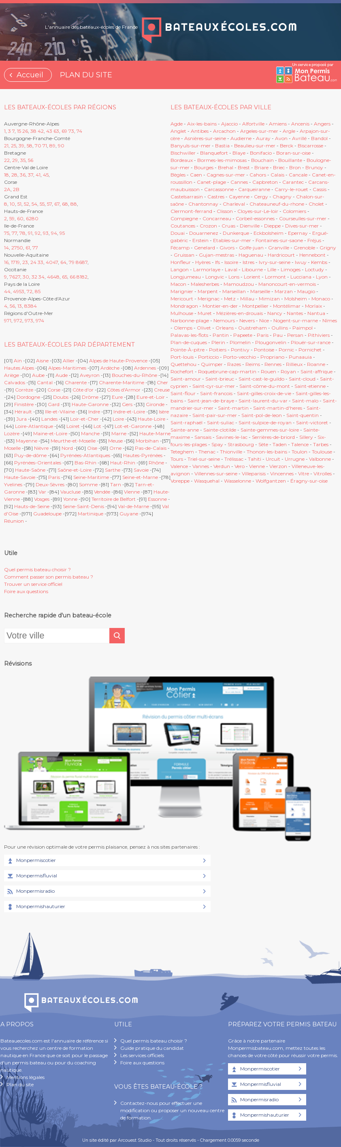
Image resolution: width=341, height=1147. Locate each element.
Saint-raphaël (186, 422)
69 (64, 131)
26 (25, 131)
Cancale (298, 175)
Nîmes (329, 320)
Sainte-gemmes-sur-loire (270, 430)
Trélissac (233, 459)
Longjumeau (185, 277)
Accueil (30, 74)
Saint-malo (305, 401)
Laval (231, 269)
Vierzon (278, 466)
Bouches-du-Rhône (134, 375)
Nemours (224, 320)
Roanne (316, 364)
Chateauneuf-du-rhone (276, 204)
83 (27, 306)
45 (46, 175)
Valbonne (320, 459)
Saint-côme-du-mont (264, 386)
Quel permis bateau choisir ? (37, 569)
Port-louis (182, 357)
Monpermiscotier (31, 861)
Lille (271, 269)
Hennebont (312, 255)
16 (6, 262)
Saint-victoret (312, 422)
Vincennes (282, 473)
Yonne (70, 499)
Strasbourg (241, 444)
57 (49, 204)
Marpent (208, 291)
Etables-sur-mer (232, 240)
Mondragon (184, 306)
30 (26, 277)
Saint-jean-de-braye (211, 401)
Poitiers (217, 350)
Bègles (177, 175)
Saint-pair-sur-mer (214, 415)
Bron (295, 167)
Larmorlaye (206, 269)
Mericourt (181, 299)
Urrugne (295, 459)
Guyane (128, 514)
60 (20, 218)
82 (84, 277)
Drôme (90, 397)
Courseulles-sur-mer (302, 218)
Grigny (328, 248)
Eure (117, 397)
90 (61, 146)
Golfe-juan (251, 248)
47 (55, 262)
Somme (88, 484)
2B (16, 189)
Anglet (178, 131)
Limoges (291, 269)
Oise (92, 448)
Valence (179, 466)
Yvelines (13, 484)
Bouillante (290, 160)
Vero (239, 466)
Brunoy (314, 167)
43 (49, 131)
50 (20, 248)
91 (30, 233)
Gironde (155, 404)
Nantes (295, 313)
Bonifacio (261, 153)
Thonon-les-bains (267, 452)
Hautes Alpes (19, 368)
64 (63, 262)
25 (13, 146)
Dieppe (272, 226)
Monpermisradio (30, 891)
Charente (76, 382)
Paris (54, 477)
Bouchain (262, 160)
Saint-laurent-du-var (263, 401)
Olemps (183, 328)
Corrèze (24, 390)
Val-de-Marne (133, 506)
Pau (278, 335)
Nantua (316, 313)
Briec (279, 167)
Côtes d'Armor (124, 390)
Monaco (320, 299)
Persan (295, 335)
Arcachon (224, 131)
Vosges (41, 499)
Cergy (261, 197)
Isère (164, 412)
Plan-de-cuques (188, 342)
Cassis (319, 189)
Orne (115, 448)
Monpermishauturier (35, 907)
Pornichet (310, 350)
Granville (278, 248)
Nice (264, 320)
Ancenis (300, 124)
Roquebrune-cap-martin (227, 371)
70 (38, 146)
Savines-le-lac (231, 437)
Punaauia (300, 357)
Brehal (225, 167)
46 (50, 277)
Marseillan (234, 291)
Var (42, 492)
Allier (69, 361)
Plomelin (240, 342)
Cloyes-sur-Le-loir (257, 211)
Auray (263, 138)
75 (6, 233)
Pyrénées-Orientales (37, 463)
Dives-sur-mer (302, 226)
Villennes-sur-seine (215, 473)
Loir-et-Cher (84, 419)
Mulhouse (181, 313)
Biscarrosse (310, 146)
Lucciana (300, 277)
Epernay (298, 233)
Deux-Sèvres (50, 484)
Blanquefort (214, 153)
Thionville (231, 452)
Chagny (282, 197)
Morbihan (147, 441)
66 (72, 277)
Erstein (200, 240)
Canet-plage (211, 182)
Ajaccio (229, 124)
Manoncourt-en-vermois (287, 284)
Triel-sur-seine (204, 459)
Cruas (228, 226)
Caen (196, 175)
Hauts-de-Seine (31, 506)
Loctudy (314, 269)
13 (19, 306)
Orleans (224, 328)
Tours (176, 459)
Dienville (250, 226)
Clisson (225, 211)
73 (71, 131)
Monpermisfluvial (31, 876)
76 (12, 277)
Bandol (319, 138)
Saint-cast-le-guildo (261, 379)
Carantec (293, 182)
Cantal (45, 382)
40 (49, 262)
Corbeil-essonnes (255, 218)
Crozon (208, 226)
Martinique (90, 514)
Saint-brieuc (219, 379)
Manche (90, 433)
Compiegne (184, 218)
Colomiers (294, 211)
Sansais (202, 437)
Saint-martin (233, 408)
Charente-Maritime (121, 382)
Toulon (299, 452)
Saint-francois (216, 393)
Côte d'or (83, 390)
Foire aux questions (26, 591)
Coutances (182, 226)
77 (14, 233)
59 (12, 218)
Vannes (200, 466)
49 (16, 291)
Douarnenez (203, 233)
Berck (286, 146)
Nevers (247, 320)
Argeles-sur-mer (259, 131)
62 (29, 218)
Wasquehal (207, 481)
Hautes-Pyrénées (142, 455)
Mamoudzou (239, 284)
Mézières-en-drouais (239, 313)
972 (18, 320)
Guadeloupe (47, 514)
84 (33, 306)
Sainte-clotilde (219, 430)
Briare (261, 167)
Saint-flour (183, 393)
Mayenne (26, 441)
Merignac (209, 299)
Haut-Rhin (122, 463)
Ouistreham (252, 328)
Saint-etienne (310, 386)
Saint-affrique (316, 371)
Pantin (221, 335)
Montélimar (287, 306)
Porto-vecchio (239, 357)
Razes (234, 364)
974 (40, 320)
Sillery (306, 437)
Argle (289, 131)
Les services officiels (142, 1055)
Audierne (240, 138)
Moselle (12, 448)
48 (56, 277)
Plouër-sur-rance (310, 342)
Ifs (217, 262)
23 (25, 262)
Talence (300, 444)
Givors (227, 248)
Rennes (272, 364)
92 (37, 233)
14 (6, 248)
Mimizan (269, 299)
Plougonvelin (270, 342)
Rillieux (294, 364)
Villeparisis (254, 473)
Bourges (203, 167)
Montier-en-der (220, 306)
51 (19, 204)
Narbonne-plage (189, 320)
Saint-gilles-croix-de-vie (264, 393)
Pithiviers (319, 335)
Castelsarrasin (186, 197)
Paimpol (302, 328)
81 (79, 277)
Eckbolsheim (268, 233)
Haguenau (251, 255)
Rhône (156, 463)
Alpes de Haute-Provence (118, 361)
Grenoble (304, 248)
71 (45, 146)
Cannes (239, 182)
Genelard (204, 248)
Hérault (23, 412)
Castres (215, 197)
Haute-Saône (30, 470)
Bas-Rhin (85, 463)
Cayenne (239, 197)
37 (30, 175)
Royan (288, 371)
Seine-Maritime (91, 477)
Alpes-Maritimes (67, 368)
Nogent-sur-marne (295, 320)
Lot (97, 426)
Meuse (115, 441)
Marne (118, 433)
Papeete (242, 335)
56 (30, 160)
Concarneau (216, 218)
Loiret (73, 426)
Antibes (200, 131)
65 (64, 277)
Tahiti (254, 459)
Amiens (278, 124)
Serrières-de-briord (273, 437)
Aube (38, 375)
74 (79, 131)
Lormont (275, 277)
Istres (248, 262)
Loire (118, 419)
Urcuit (273, 459)
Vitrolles (322, 473)
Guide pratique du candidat (152, 1048)
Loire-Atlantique (34, 426)
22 (7, 160)
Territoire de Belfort (114, 499)
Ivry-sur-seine (274, 262)
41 (38, 175)
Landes (49, 419)
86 (79, 262)
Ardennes (145, 368)
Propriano (272, 357)
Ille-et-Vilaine (60, 412)
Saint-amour (185, 379)
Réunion (14, 521)
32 (34, 277)
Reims (252, 364)
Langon (179, 269)
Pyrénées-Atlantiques (85, 455)
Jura (21, 419)
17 (13, 262)
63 (56, 131)
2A (7, 189)
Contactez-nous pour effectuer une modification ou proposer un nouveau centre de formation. (172, 1110)
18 (6, 175)
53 (21, 291)
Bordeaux (181, 160)
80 (35, 218)
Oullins (279, 328)
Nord (67, 448)
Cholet (316, 204)
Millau (247, 299)
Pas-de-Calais (150, 448)
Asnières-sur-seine (205, 138)
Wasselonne (237, 481)
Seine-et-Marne (140, 477)
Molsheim (295, 299)
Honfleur (180, 262)
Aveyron (90, 375)
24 (33, 262)
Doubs (60, 397)
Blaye (238, 153)
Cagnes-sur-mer (226, 175)
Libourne (252, 269)
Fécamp (180, 248)
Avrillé (299, 138)
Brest (244, 167)
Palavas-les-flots (189, 335)
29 (15, 160)
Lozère (11, 433)
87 (84, 262)
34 (41, 277)
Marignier (181, 291)
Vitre (303, 473)
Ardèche (109, 368)
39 (21, 146)
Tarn (115, 484)
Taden (280, 444)
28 (14, 175)
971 (7, 320)
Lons (233, 277)
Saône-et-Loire (75, 470)
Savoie (141, 470)
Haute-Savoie (19, 477)
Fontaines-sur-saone (279, 240)
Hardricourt (281, 255)
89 (52, 146)
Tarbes (320, 444)
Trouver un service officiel (33, 584)
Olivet (204, 328)
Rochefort (182, 371)
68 (65, 204)
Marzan (284, 291)
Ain (18, 361)
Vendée (102, 492)
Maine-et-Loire (50, 433)
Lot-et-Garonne (133, 426)
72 (29, 291)
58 (29, 146)
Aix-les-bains (202, 124)
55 (42, 204)
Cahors (257, 175)
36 (23, 175)
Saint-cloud (302, 379)
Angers (322, 124)
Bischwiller (183, 153)
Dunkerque (236, 233)
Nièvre (41, 448)
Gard (54, 404)
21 (6, 146)
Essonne (157, 499)
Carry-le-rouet (291, 189)
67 (57, 204)
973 (29, 320)
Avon (281, 138)
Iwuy (301, 262)
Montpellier (255, 306)
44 (7, 291)
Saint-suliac (220, 422)
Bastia (222, 146)
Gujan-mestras (216, 255)
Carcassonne (219, 189)
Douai (177, 233)
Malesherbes (205, 284)
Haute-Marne (154, 433)
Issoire (231, 262)
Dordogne (28, 397)
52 (26, 204)
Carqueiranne (254, 189)
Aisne (42, 361)
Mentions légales (25, 1077)
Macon (178, 284)
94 (54, 233)
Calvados (14, 382)
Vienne (132, 492)
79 (72, 262)
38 (33, 131)
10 (12, 204)
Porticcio (208, 357)
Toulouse (322, 452)
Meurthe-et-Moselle (73, 441)
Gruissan (184, 255)
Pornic (286, 350)
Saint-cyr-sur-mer (213, 386)
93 (46, 233)
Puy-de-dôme (30, 455)
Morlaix (313, 306)
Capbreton (265, 182)
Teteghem (182, 452)
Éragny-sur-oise (309, 481)
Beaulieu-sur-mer (254, 146)
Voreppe (180, 481)
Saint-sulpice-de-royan (265, 422)
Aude (61, 375)
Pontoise (264, 350)
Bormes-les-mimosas (222, 160)
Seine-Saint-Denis (83, 506)
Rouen (268, 371)
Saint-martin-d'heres (277, 408)
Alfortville (253, 124)
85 (37, 291)
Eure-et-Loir (150, 397)
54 (34, 204)
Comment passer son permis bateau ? (48, 577)
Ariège (11, 375)
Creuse (162, 390)
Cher (162, 382)
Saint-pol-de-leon (261, 415)
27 (14, 248)
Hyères (203, 262)
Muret (205, 313)
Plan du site (20, 1084)
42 (41, 131)
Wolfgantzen (271, 481)
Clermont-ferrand (191, 211)
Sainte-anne (184, 430)
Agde (176, 124)
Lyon (322, 277)
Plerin (218, 342)
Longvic (214, 277)
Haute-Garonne (90, 404)
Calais (277, 175)
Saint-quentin (302, 415)
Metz (230, 299)
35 (23, 160)
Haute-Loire (151, 419)
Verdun (221, 466)
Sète (263, 444)
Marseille (260, 291)
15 (19, 131)
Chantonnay (203, 204)
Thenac (206, 452)
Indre (94, 412)
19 (17, 262)
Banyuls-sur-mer (190, 146)
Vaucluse (70, 492)
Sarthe (112, 470)
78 (22, 233)
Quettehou (183, 364)
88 (73, 204)
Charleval (234, 204)
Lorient (252, 277)
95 (62, 233)
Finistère (24, 404)
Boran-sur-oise (293, 153)
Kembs (319, 262)
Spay (217, 444)
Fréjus (314, 240)
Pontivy (240, 350)
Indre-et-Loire (129, 412)
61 (28, 248)
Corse (53, 390)
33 (40, 262)
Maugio (306, 291)
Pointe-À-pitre (187, 350)
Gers (127, 404)
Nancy (275, 313)
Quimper (212, 364)
